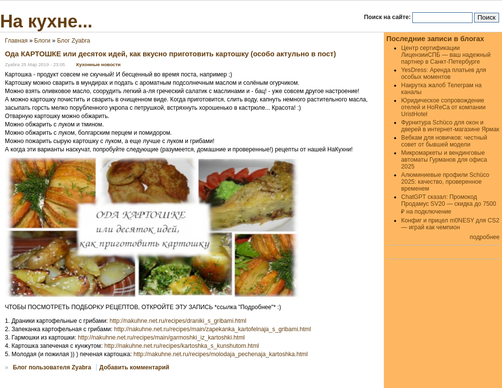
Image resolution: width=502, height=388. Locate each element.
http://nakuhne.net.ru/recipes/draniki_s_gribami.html (177, 320)
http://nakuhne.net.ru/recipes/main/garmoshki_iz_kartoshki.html (161, 337)
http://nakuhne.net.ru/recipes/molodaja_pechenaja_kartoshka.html (220, 354)
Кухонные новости (98, 64)
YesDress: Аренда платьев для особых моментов (443, 73)
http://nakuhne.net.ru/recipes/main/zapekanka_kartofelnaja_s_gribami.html (212, 329)
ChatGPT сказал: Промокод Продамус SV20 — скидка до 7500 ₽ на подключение (448, 204)
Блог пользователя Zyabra (52, 367)
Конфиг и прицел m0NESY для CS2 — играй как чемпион (450, 224)
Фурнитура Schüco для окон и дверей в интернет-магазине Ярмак (450, 126)
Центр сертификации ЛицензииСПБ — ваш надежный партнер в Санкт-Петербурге (445, 55)
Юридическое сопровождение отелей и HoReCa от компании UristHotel (443, 107)
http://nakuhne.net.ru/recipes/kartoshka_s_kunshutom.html (181, 345)
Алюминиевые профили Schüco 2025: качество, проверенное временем (445, 181)
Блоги (42, 40)
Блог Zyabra (73, 40)
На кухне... (46, 21)
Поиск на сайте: (388, 17)
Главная (16, 40)
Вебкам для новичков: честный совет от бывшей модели (444, 141)
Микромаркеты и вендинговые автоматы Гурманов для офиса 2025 (444, 159)
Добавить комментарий (135, 367)
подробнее (485, 237)
